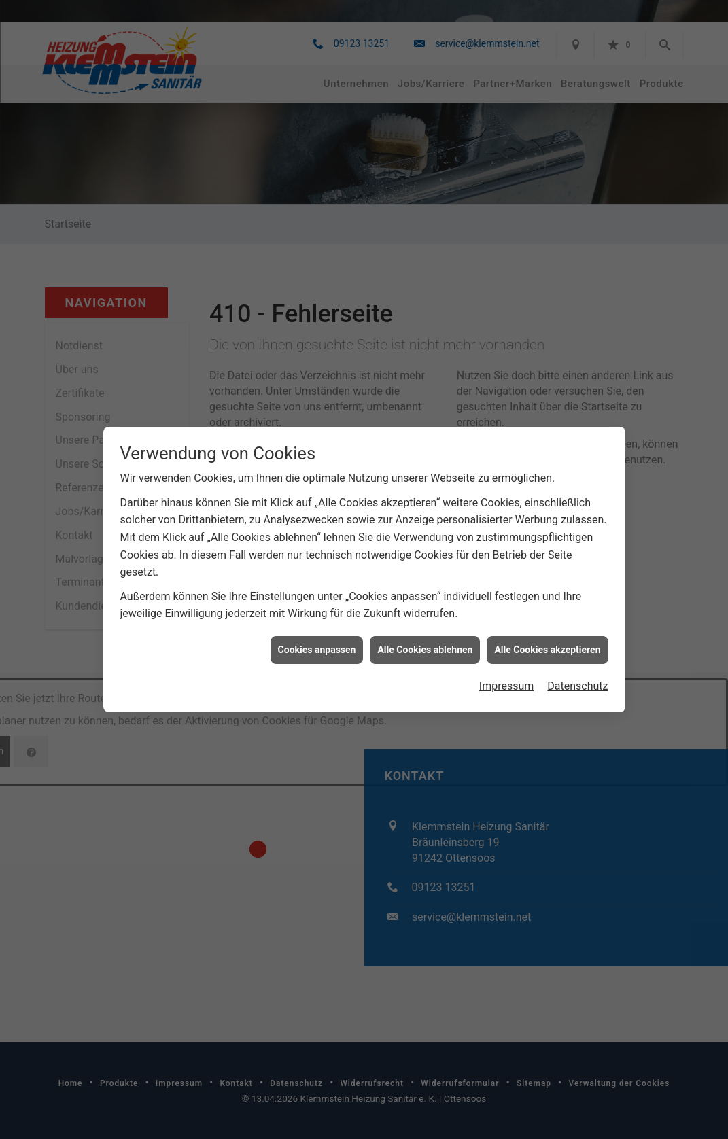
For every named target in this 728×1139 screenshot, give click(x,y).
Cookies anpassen (317, 625)
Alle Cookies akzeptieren (547, 625)
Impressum (506, 662)
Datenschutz (577, 662)
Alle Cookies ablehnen (424, 625)
